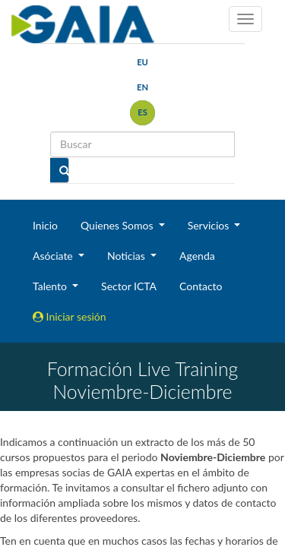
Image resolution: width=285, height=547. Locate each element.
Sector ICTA (129, 286)
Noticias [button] (127, 255)
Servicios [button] (210, 225)
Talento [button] (51, 286)
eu (142, 62)
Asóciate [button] (54, 255)
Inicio (45, 225)
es (142, 112)
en (142, 87)
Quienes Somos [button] (118, 225)
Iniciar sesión (69, 316)
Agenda (197, 255)
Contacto (200, 286)
